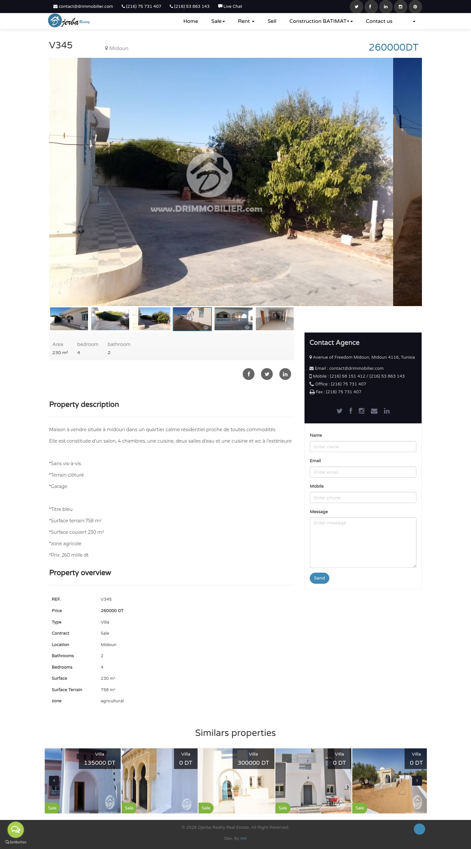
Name (316, 435)
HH (243, 838)
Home (190, 21)
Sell (272, 21)
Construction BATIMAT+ (321, 21)
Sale (218, 21)
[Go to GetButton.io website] (15, 842)
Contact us (379, 21)
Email (315, 461)
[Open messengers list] (16, 830)
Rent (246, 21)
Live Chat (230, 6)
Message (319, 511)
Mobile (316, 486)
